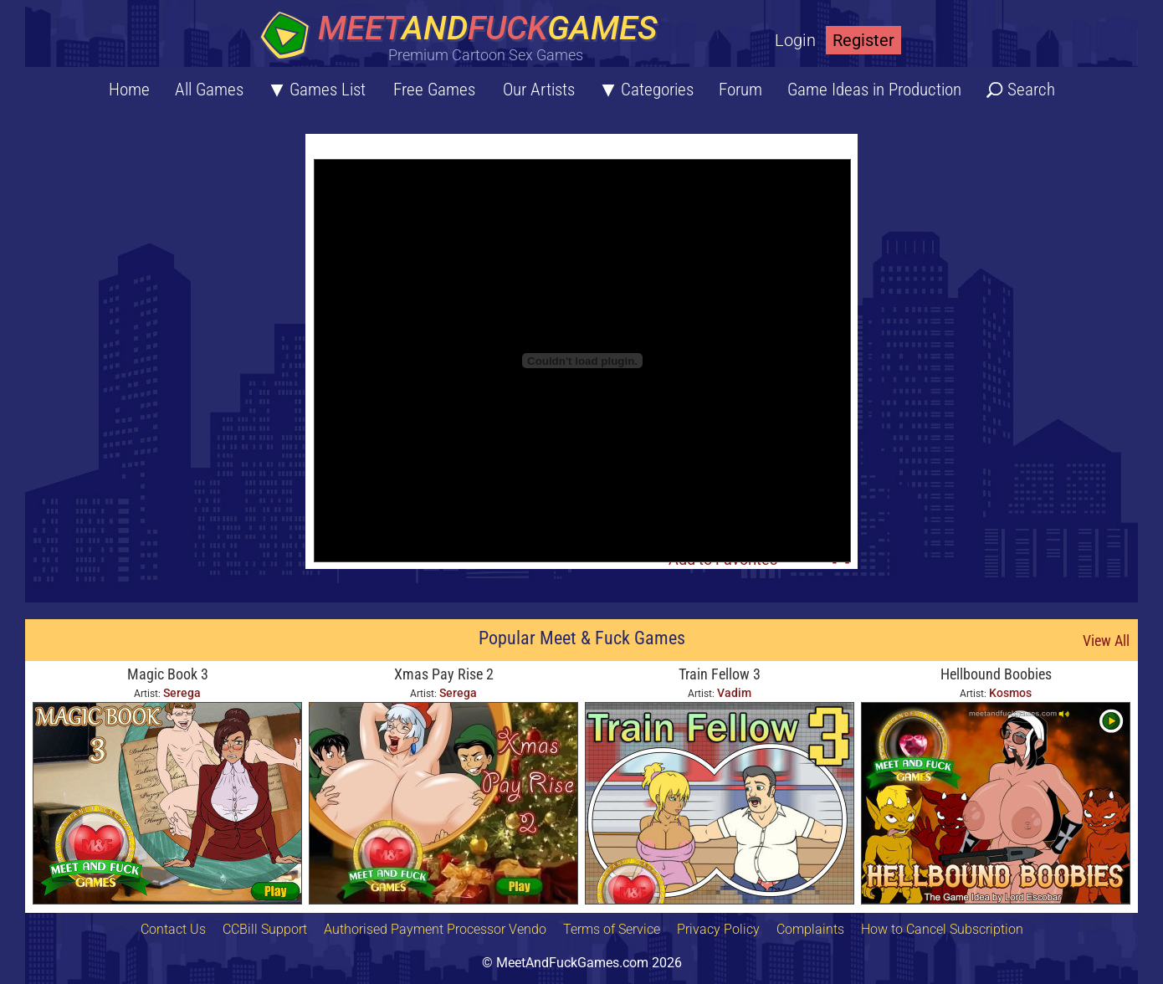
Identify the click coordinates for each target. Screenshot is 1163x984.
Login (795, 40)
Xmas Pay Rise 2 (444, 674)
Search (1031, 89)
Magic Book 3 (167, 674)
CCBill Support (265, 929)
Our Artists (539, 89)
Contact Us (173, 929)
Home (129, 89)
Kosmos (1010, 693)
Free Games (434, 89)
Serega (182, 693)
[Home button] (464, 37)
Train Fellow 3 (720, 674)
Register (863, 40)
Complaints (810, 929)
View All (1106, 640)
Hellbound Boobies (996, 674)
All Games (209, 89)
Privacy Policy (718, 929)
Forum (740, 89)
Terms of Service (611, 929)
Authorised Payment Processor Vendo (435, 929)
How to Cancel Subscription (942, 929)
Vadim (734, 693)
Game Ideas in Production (874, 89)
